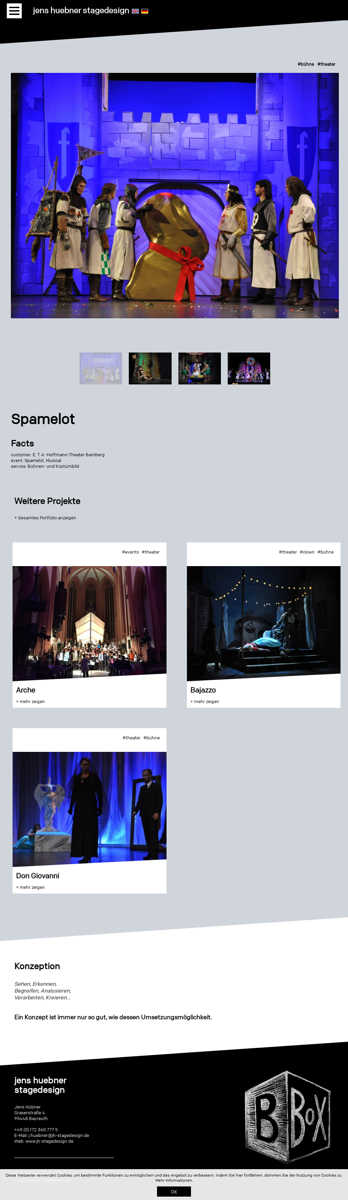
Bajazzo (203, 690)
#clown (307, 552)
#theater (326, 64)
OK (174, 1191)
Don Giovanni (37, 875)
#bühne (306, 64)
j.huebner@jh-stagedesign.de (59, 1135)
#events (130, 552)
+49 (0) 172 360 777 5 (36, 1129)
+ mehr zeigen (30, 701)
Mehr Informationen (173, 1180)
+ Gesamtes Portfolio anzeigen (45, 517)
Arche (25, 690)
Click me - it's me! (287, 1168)
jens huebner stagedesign (81, 10)
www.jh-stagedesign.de (49, 1141)
